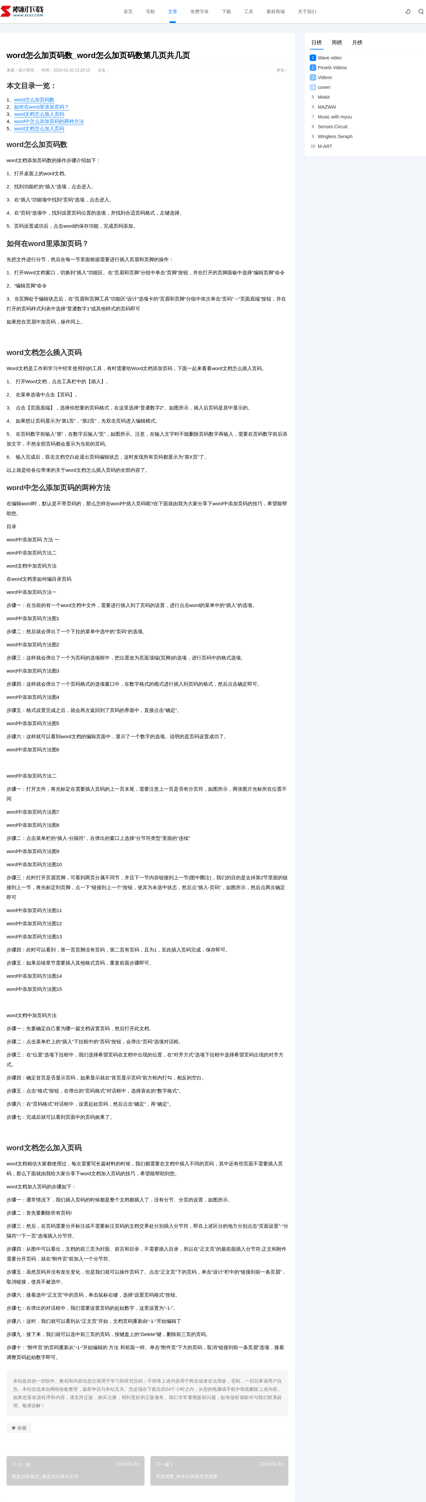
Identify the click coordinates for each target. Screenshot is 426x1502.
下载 (226, 11)
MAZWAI (323, 107)
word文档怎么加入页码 (39, 128)
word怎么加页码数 (34, 99)
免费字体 (199, 11)
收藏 (19, 1427)
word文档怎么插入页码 (39, 114)
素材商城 (275, 11)
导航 (150, 11)
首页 (127, 11)
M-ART (321, 146)
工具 (248, 11)
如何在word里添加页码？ (41, 107)
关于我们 (307, 11)
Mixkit (320, 97)
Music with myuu (331, 116)
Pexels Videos (328, 67)
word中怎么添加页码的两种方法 (49, 121)
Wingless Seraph (331, 136)
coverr (320, 87)
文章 (172, 11)
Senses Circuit (328, 126)
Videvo (321, 77)
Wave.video (326, 57)
